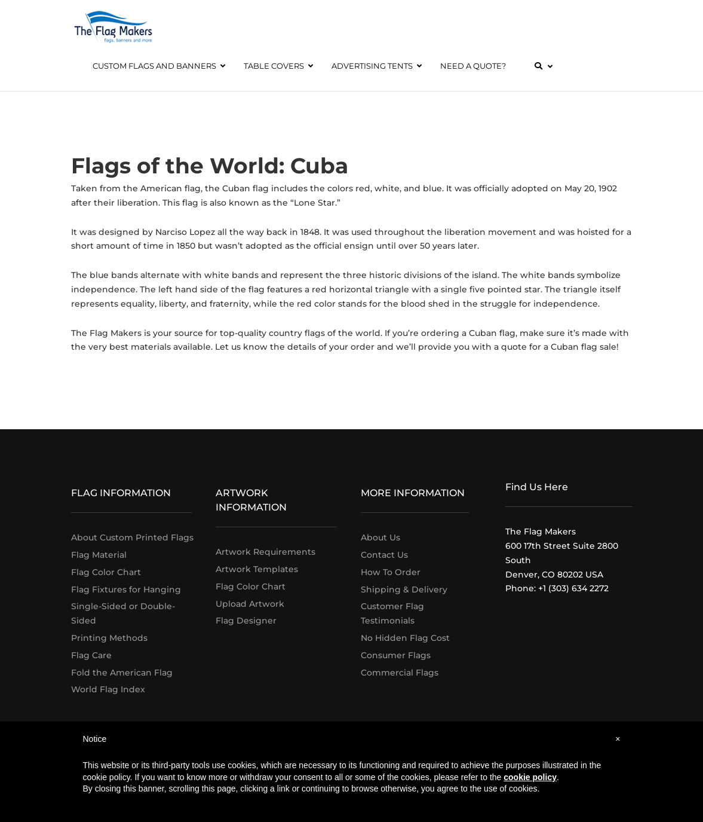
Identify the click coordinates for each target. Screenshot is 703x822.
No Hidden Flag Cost (405, 637)
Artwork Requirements (265, 551)
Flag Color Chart (106, 572)
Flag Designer (246, 620)
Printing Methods (109, 637)
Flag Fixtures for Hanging (126, 589)
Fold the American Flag (122, 672)
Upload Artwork (250, 603)
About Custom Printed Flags (132, 537)
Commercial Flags (399, 672)
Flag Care (91, 655)
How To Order (390, 572)
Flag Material (99, 554)
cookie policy (530, 777)
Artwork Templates (257, 569)
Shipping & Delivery (404, 589)
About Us (380, 537)
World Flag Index (108, 689)
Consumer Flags (396, 655)
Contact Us (384, 554)
